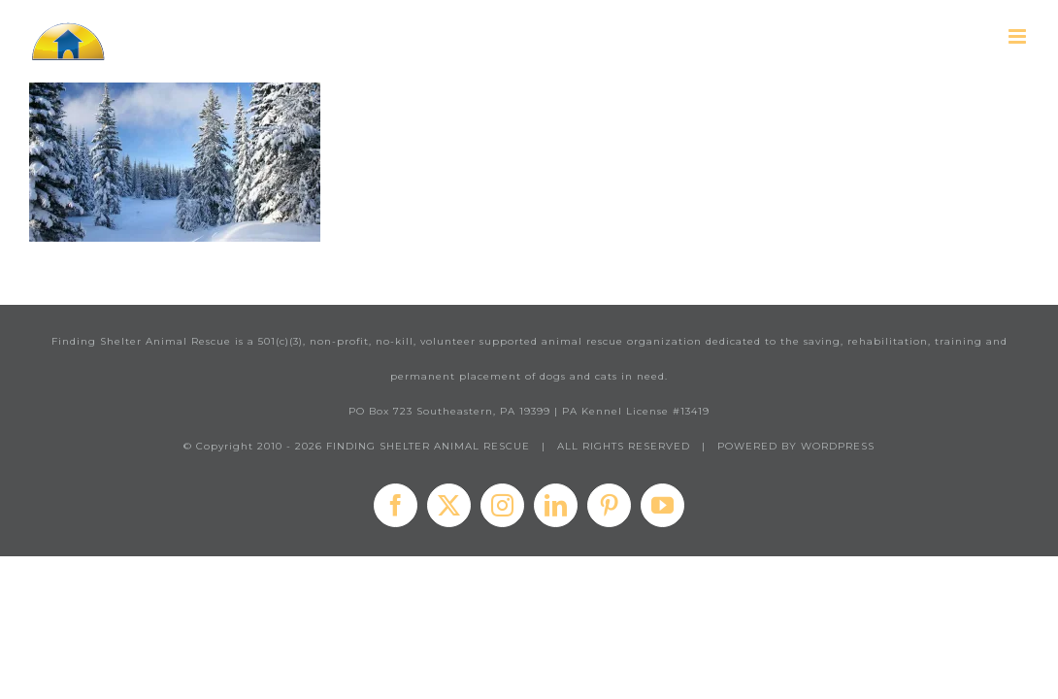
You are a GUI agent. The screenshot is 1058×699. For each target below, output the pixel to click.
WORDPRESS (838, 446)
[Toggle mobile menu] (1018, 36)
